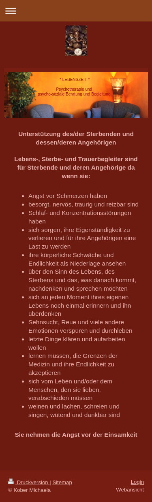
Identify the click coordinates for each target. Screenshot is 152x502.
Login (137, 482)
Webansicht (130, 490)
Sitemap (62, 482)
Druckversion (28, 482)
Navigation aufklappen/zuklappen (76, 10)
